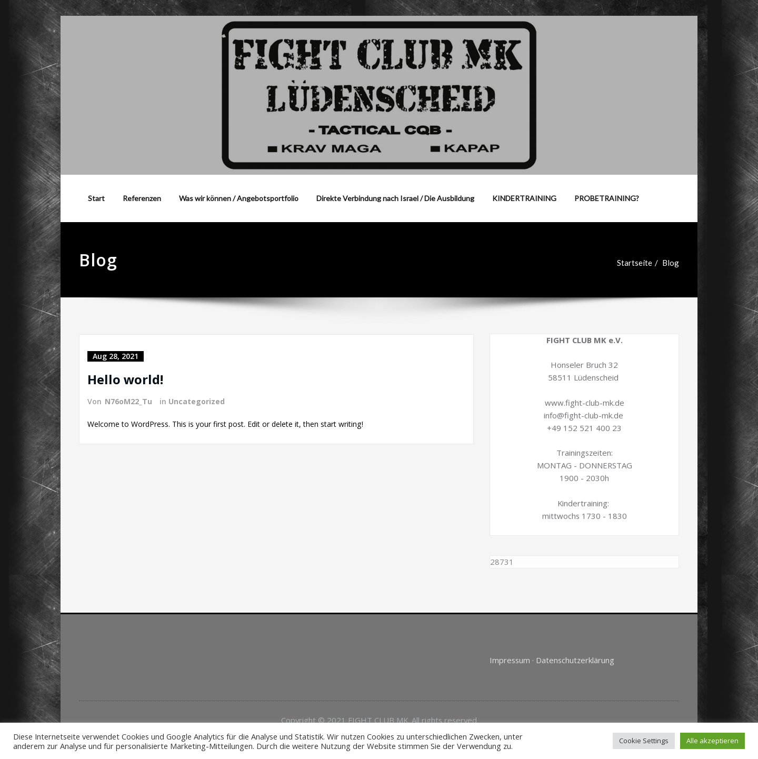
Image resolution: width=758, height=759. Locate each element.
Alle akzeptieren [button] (712, 740)
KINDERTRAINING (524, 198)
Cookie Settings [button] (644, 740)
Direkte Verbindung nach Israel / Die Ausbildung (395, 198)
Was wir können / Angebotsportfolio (238, 198)
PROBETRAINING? (606, 198)
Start (96, 198)
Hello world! (125, 379)
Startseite (643, 262)
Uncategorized (196, 401)
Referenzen (142, 198)
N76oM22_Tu (128, 401)
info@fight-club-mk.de (583, 407)
